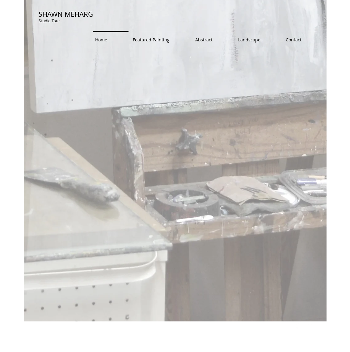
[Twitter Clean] (297, 325)
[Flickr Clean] (310, 325)
